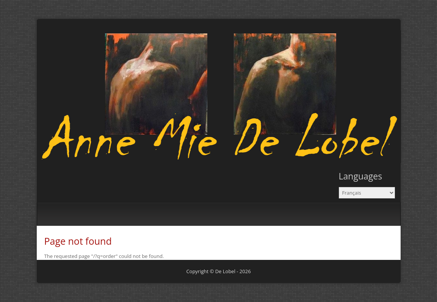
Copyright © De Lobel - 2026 (218, 271)
